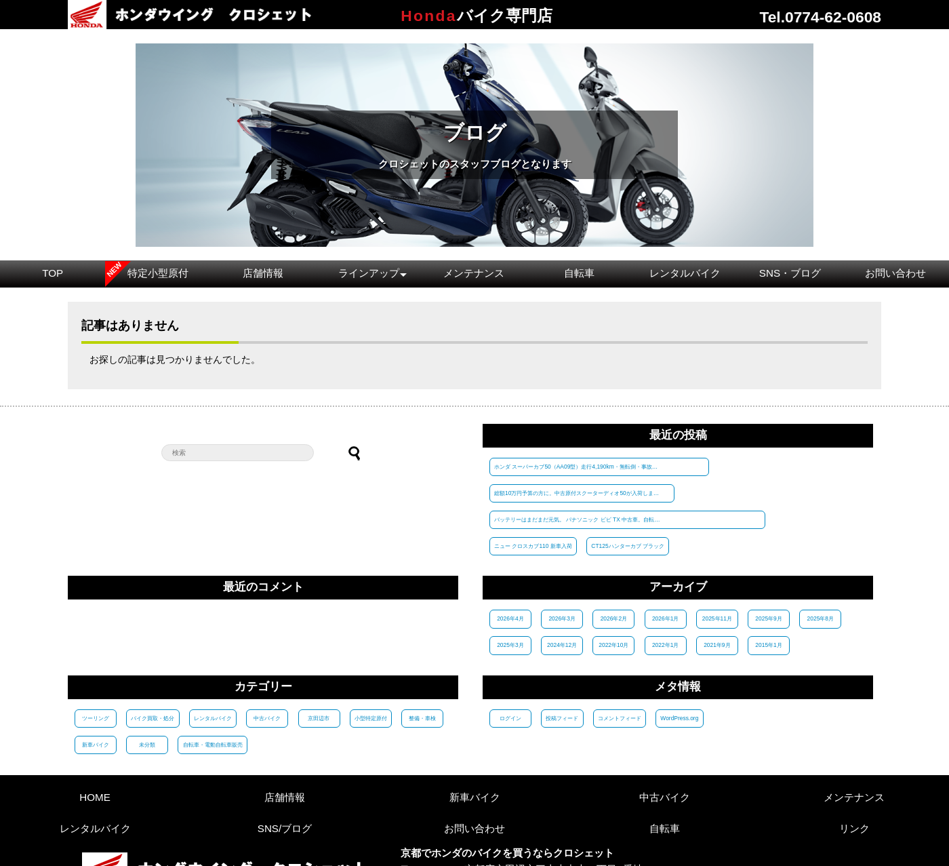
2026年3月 (562, 565)
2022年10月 (614, 592)
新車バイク (95, 691)
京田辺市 (318, 664)
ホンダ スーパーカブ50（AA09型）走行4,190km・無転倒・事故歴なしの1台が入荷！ (580, 466)
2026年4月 (510, 565)
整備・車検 (421, 664)
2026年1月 (665, 565)
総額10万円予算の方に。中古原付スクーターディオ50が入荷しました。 (767, 466)
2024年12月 (562, 592)
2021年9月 (717, 592)
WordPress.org (679, 664)
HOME (94, 743)
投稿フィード (562, 664)
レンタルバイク (685, 273)
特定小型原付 (157, 273)
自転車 (579, 273)
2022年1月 (665, 592)
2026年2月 (614, 565)
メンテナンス (473, 273)
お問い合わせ (895, 273)
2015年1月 (769, 592)
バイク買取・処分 (152, 664)
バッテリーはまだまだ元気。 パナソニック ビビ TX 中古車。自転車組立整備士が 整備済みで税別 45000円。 (580, 492)
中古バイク (267, 664)
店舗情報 (263, 273)
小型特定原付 (370, 664)
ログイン (510, 664)
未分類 (147, 691)
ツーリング (95, 664)
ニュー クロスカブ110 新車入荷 (720, 492)
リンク (854, 775)
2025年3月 (510, 592)
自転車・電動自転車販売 (212, 691)
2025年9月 (769, 565)
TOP (52, 273)
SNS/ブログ (285, 775)
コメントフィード (619, 664)
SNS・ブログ (790, 273)
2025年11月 (717, 565)
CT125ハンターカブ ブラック (814, 492)
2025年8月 (820, 565)
